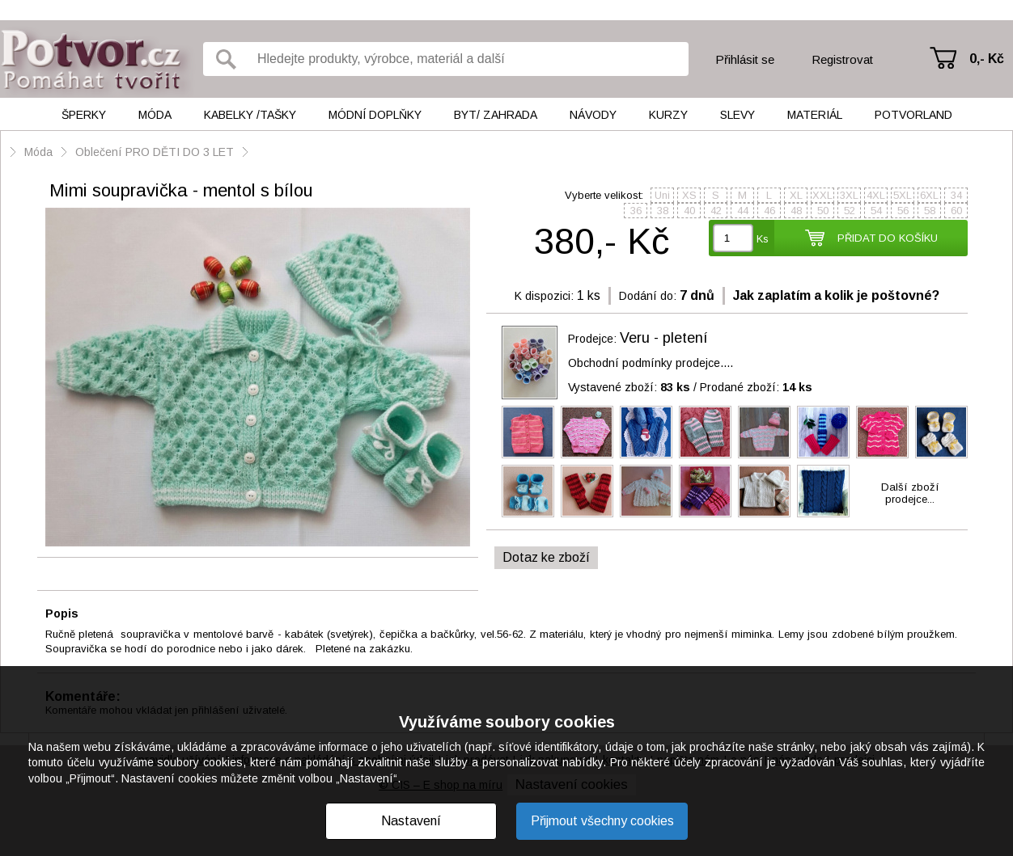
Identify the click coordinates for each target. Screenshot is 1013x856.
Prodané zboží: (756, 387)
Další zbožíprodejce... (910, 493)
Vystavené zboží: (629, 387)
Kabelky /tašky (250, 114)
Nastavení (411, 821)
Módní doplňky (375, 114)
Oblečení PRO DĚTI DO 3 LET (154, 151)
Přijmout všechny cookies (602, 821)
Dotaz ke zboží (546, 557)
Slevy (737, 114)
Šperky (83, 114)
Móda (155, 114)
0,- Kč (986, 58)
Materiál (814, 114)
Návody (593, 114)
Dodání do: (647, 295)
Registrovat (842, 59)
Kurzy (668, 114)
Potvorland (913, 114)
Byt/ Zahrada (495, 114)
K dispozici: (544, 295)
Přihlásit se (744, 59)
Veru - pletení (664, 338)
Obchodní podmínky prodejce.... (650, 362)
